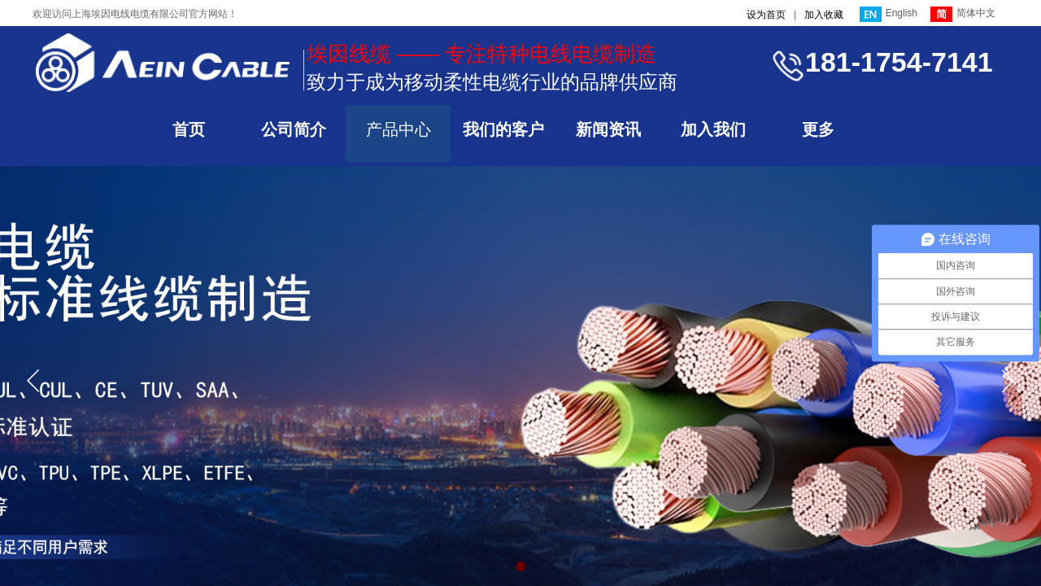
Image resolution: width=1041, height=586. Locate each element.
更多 (818, 129)
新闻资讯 (608, 129)
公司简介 (293, 129)
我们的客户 (503, 129)
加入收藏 (823, 14)
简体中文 (962, 14)
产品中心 (398, 129)
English (888, 14)
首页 (188, 129)
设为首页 (766, 14)
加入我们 (713, 129)
